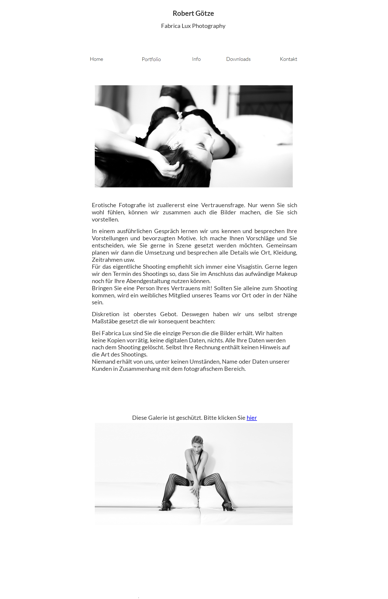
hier (252, 417)
